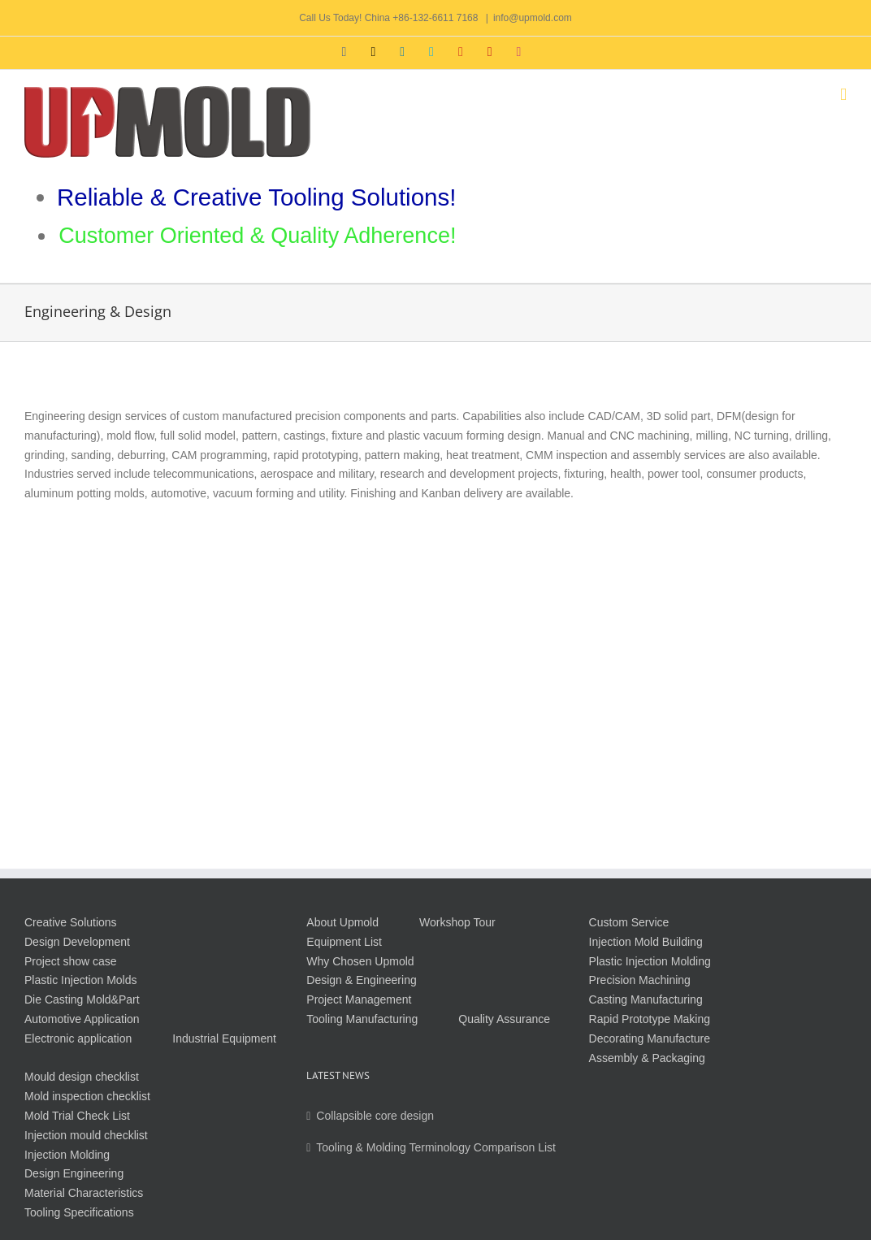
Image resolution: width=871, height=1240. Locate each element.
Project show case (70, 961)
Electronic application (78, 1038)
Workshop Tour (457, 922)
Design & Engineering (361, 979)
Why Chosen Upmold (360, 961)
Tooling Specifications (79, 1212)
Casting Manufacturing (646, 999)
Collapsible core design (375, 1115)
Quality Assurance (504, 1018)
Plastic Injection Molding (650, 961)
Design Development (77, 941)
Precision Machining (640, 979)
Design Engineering (74, 1173)
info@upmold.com (532, 18)
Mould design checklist (81, 1076)
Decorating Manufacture (649, 1038)
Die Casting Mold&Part (82, 999)
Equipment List (344, 941)
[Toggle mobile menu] (843, 94)
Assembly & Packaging (647, 1057)
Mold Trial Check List (77, 1115)
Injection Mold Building (646, 941)
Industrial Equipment (224, 1038)
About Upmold (342, 922)
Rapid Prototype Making (649, 1018)
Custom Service (629, 922)
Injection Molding (67, 1154)
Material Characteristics (83, 1192)
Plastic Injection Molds (80, 979)
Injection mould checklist (86, 1135)
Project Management (358, 999)
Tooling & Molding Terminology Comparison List (436, 1147)
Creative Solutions (70, 922)
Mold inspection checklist (87, 1096)
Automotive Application (82, 1018)
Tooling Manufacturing (362, 1018)
